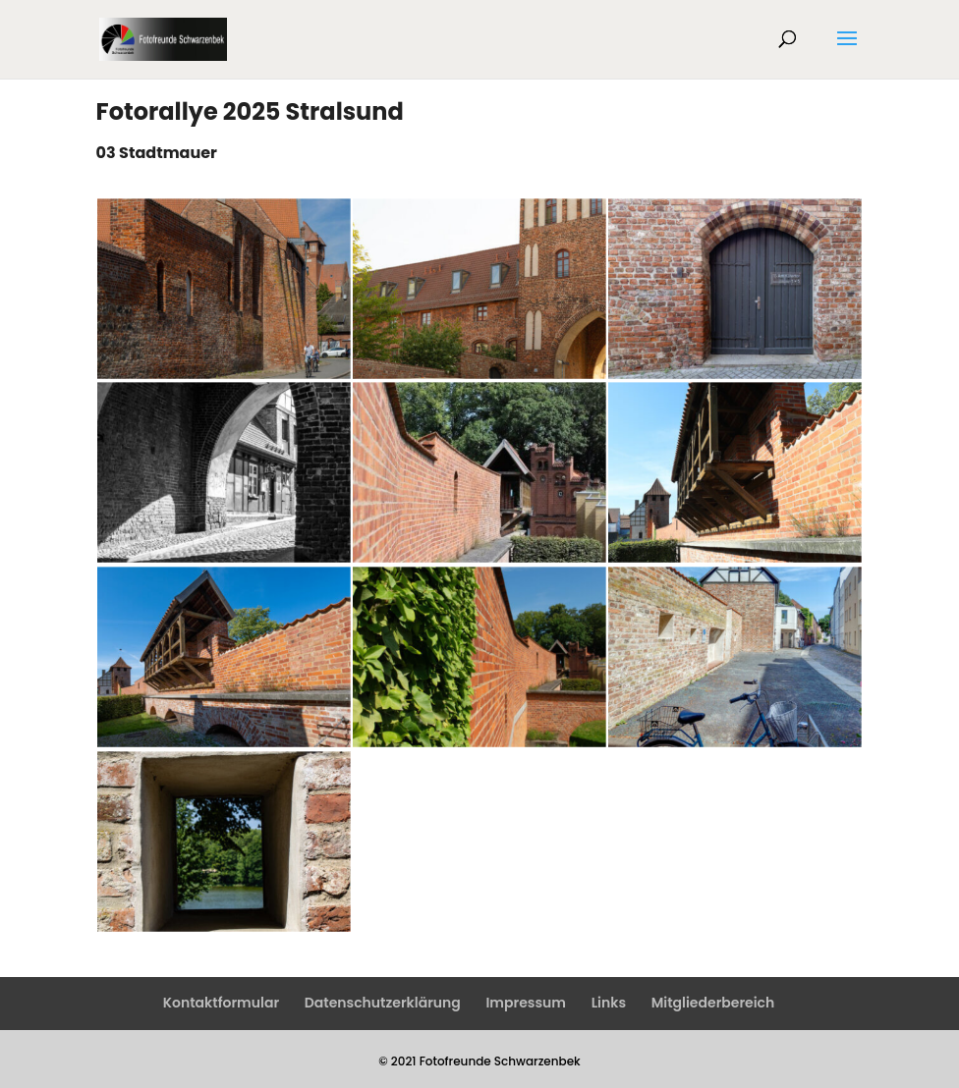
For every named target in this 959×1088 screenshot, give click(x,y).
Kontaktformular (221, 1002)
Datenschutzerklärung (383, 1002)
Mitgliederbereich (713, 1002)
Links (609, 1002)
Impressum (525, 1002)
